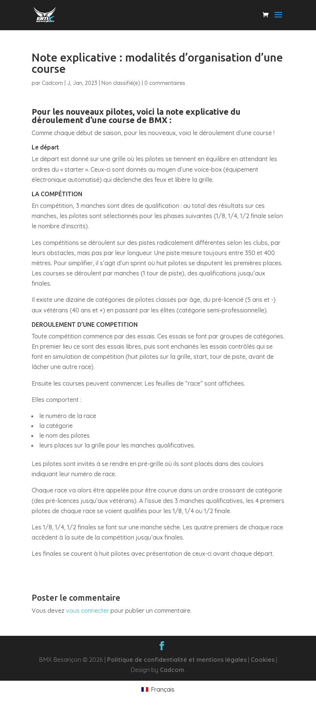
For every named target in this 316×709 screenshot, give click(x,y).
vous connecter (87, 610)
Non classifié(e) (120, 83)
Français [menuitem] (163, 689)
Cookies (263, 659)
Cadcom (52, 83)
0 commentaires (164, 83)
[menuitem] (158, 689)
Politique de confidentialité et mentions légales (177, 659)
